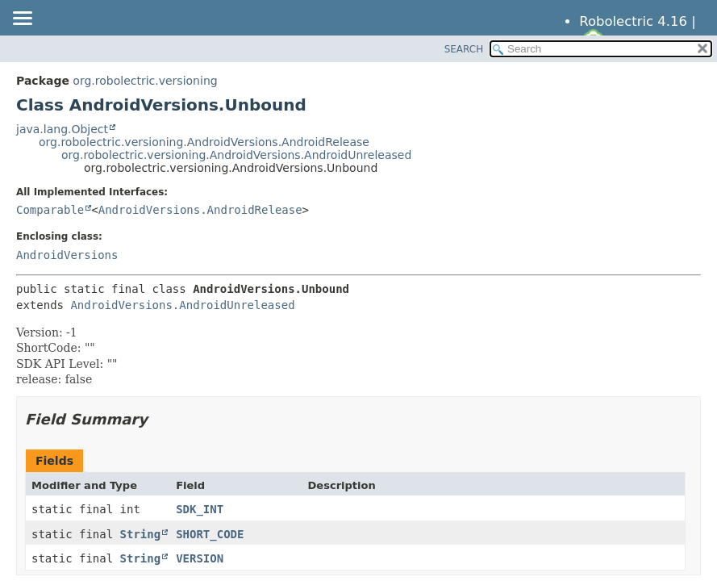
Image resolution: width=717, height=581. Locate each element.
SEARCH (464, 49)
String (140, 534)
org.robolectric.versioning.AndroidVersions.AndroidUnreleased (236, 154)
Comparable (50, 209)
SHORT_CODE (210, 534)
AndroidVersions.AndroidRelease (200, 209)
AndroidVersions (67, 255)
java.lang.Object (62, 129)
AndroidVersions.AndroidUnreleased (182, 305)
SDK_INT (199, 509)
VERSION (199, 558)
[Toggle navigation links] (21, 19)
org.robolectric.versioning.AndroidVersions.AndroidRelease (204, 142)
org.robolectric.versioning (145, 80)
